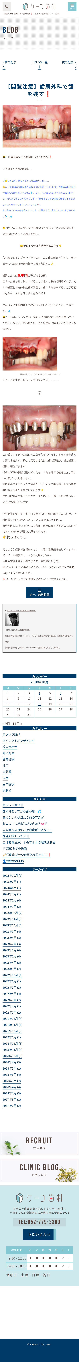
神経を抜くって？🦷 (16, 836)
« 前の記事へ (9, 64)
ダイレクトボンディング (19, 740)
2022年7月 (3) (12, 987)
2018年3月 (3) (12, 1093)
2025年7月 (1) (12, 881)
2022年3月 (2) (12, 1000)
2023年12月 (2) (12, 912)
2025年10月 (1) (12, 875)
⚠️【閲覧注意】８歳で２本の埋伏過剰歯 (29, 842)
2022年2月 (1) (12, 1006)
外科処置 (8, 753)
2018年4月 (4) (12, 1087)
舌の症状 (8, 784)
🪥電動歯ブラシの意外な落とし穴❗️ (27, 854)
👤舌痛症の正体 (13, 861)
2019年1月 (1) (12, 1037)
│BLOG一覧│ (39, 64)
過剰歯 (7, 790)
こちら (22, 536)
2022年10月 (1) (12, 975)
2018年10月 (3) (12, 1056)
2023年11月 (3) (12, 919)
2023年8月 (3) (12, 937)
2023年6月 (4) (12, 950)
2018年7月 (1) (12, 1068)
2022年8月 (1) (12, 981)
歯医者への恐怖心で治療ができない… (27, 830)
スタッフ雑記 (11, 734)
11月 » (17, 723)
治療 (5, 778)
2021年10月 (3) (12, 1031)
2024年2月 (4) (12, 900)
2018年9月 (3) (12, 1062)
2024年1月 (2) (12, 906)
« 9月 (6, 723)
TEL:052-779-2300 (39, 1222)
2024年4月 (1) (12, 888)
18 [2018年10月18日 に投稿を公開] (39, 704)
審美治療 (8, 759)
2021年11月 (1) (12, 1024)
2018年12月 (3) (12, 1043)
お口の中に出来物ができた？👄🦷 (25, 823)
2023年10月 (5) (12, 925)
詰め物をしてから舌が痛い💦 (22, 811)
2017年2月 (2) (12, 1105)
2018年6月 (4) (12, 1074)
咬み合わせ (10, 746)
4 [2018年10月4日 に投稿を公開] (39, 693)
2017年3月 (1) (12, 1099)
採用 (5, 765)
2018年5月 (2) (12, 1081)
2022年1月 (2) (12, 1012)
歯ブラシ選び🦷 (13, 805)
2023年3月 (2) (12, 968)
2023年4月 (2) (12, 962)
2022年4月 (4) (12, 993)
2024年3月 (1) (12, 894)
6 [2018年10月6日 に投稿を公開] (60, 693)
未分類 (7, 771)
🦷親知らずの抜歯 (15, 848)
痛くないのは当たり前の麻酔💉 (23, 817)
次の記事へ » (69, 64)
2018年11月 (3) (12, 1049)
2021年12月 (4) (12, 1018)
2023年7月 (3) (12, 944)
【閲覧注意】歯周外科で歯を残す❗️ (39, 89)
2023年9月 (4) (12, 931)
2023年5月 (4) (12, 956)
